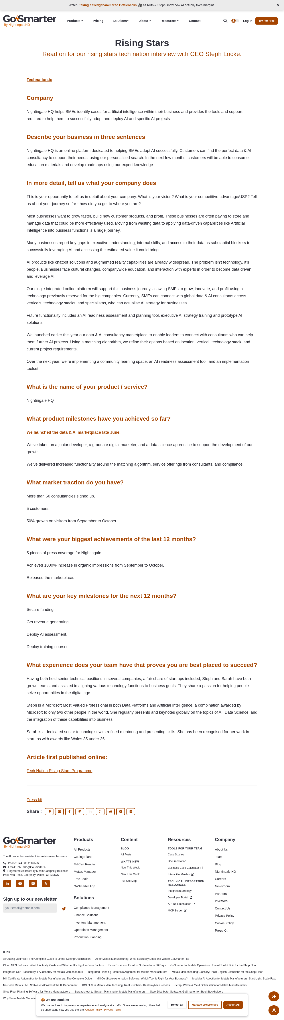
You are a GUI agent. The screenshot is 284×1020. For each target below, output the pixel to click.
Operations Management (91, 930)
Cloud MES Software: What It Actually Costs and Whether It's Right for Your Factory (53, 965)
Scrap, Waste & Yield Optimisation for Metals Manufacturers (210, 985)
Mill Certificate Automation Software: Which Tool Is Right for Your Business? (142, 978)
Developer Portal (180, 897)
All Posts (126, 854)
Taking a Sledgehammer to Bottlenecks (108, 5)
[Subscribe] (63, 908)
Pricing (98, 21)
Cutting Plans (83, 857)
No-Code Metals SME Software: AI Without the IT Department (40, 985)
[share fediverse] (79, 811)
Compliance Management (91, 907)
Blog (218, 864)
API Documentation (181, 903)
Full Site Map (128, 880)
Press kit (34, 800)
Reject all (177, 1004)
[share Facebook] (69, 811)
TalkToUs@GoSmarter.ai (31, 867)
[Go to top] (273, 1009)
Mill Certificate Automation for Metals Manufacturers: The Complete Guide (47, 978)
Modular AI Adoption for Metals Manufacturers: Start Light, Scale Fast (234, 978)
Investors (221, 901)
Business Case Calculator (185, 867)
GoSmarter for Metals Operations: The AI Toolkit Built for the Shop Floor (213, 965)
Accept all (233, 1004)
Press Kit (221, 930)
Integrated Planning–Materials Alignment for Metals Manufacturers (127, 971)
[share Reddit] (110, 811)
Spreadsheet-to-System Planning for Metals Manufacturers (110, 991)
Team (219, 857)
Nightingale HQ (225, 871)
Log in (247, 21)
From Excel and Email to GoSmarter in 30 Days (137, 965)
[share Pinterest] (100, 811)
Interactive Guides (181, 874)
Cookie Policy (224, 923)
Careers (220, 879)
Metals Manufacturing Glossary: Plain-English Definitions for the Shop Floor (217, 971)
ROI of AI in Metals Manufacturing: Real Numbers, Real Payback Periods (126, 985)
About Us (221, 849)
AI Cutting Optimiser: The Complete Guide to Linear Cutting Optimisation (47, 958)
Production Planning (87, 937)
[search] (227, 21)
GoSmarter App (84, 886)
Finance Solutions (86, 915)
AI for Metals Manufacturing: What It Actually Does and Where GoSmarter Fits (142, 958)
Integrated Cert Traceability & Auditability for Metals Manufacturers (43, 971)
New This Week (130, 867)
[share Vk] (130, 811)
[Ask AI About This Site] (273, 996)
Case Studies (176, 854)
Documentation (177, 861)
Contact (195, 21)
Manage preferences (205, 1004)
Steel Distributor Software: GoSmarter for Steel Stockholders (186, 991)
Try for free (266, 20)
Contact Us (222, 908)
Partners (221, 894)
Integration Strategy (180, 890)
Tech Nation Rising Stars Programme (59, 771)
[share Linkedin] (90, 811)
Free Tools (81, 879)
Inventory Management (89, 922)
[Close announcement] (278, 5)
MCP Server (177, 910)
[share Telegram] (120, 811)
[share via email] (59, 811)
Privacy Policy (224, 915)
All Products (82, 849)
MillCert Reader (84, 864)
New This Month (130, 874)
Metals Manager (85, 871)
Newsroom (222, 886)
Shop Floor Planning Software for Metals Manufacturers (36, 991)
